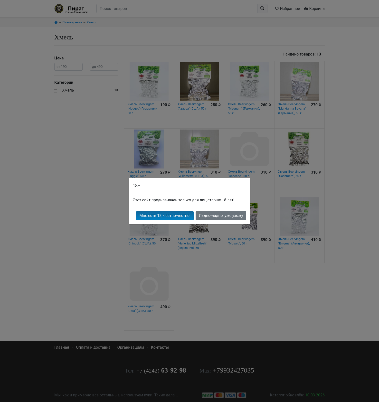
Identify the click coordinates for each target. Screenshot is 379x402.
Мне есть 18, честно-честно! (164, 215)
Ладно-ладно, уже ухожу (221, 215)
